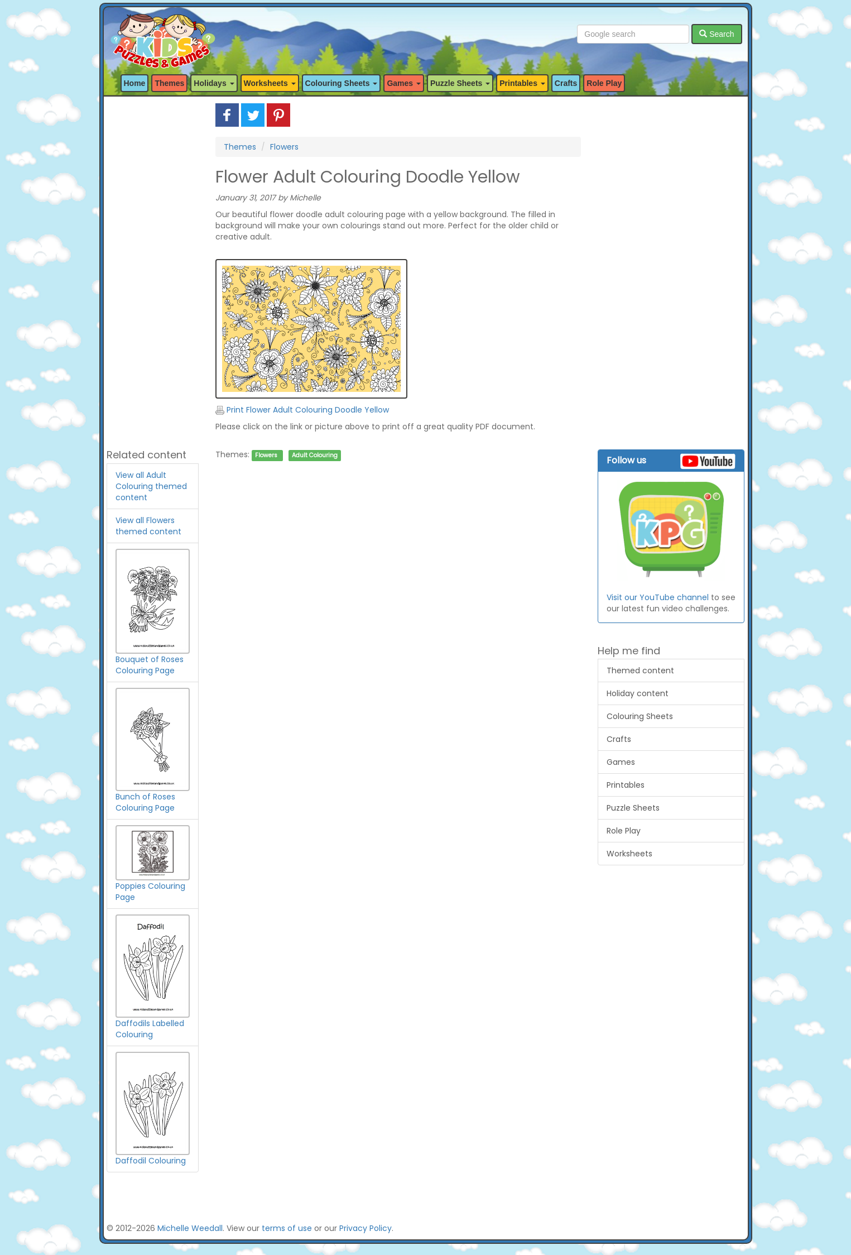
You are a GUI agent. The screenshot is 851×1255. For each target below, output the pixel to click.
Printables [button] (522, 83)
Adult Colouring (315, 455)
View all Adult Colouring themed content (151, 486)
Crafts (566, 83)
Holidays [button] (214, 83)
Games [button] (404, 83)
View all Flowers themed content (148, 526)
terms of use (287, 1228)
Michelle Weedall (190, 1228)
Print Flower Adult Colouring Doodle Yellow (302, 409)
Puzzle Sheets (633, 807)
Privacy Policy (365, 1228)
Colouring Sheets (640, 716)
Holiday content (638, 693)
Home (135, 83)
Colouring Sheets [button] (341, 83)
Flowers (284, 146)
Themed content (640, 670)
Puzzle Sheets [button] (460, 83)
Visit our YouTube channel (658, 597)
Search (716, 34)
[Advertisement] (153, 270)
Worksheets (629, 853)
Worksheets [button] (270, 83)
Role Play (604, 83)
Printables (626, 785)
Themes (169, 83)
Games (621, 762)
